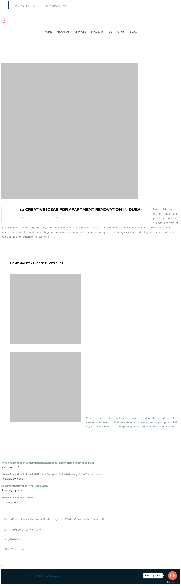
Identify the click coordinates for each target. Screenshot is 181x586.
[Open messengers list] (172, 575)
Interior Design (42, 217)
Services (80, 31)
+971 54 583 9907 (25, 6)
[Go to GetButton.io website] (172, 582)
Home (48, 31)
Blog (133, 31)
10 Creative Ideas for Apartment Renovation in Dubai (80, 209)
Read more (8, 246)
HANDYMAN (102, 388)
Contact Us (117, 31)
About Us (63, 31)
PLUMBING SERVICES (153, 381)
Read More (7, 437)
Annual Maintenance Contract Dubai (145, 388)
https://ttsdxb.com (15, 549)
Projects (97, 31)
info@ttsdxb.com (56, 6)
